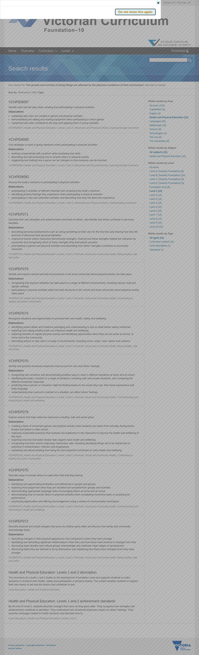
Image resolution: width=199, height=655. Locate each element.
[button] (183, 58)
